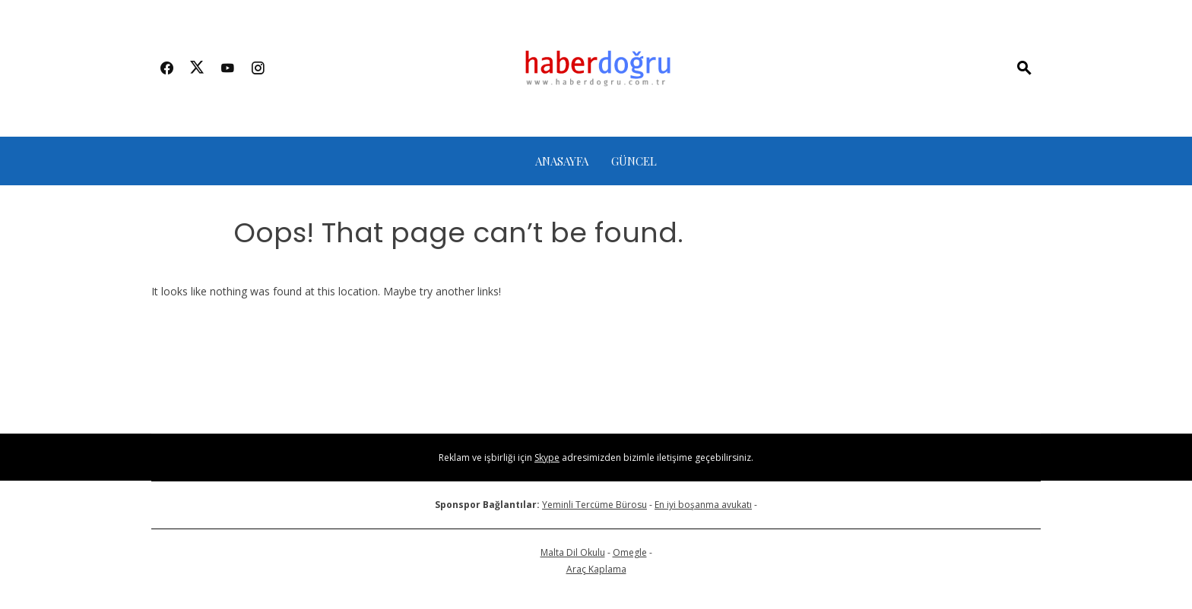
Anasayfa (561, 161)
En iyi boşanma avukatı (703, 504)
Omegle (630, 552)
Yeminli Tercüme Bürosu (594, 504)
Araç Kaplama (596, 569)
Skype (547, 457)
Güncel (634, 161)
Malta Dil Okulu (573, 552)
